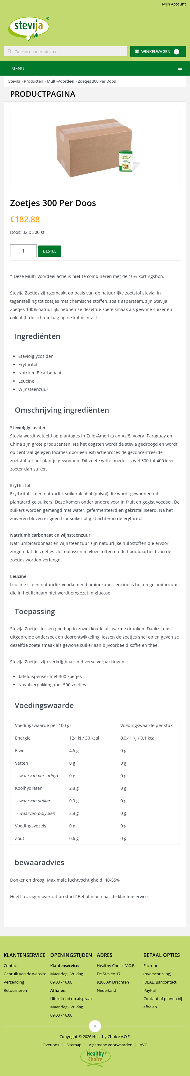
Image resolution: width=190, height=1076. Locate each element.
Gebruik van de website (25, 974)
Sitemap (74, 1045)
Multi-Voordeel (60, 81)
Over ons (51, 1045)
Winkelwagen (156, 51)
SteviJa (14, 81)
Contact (11, 965)
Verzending (14, 982)
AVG (143, 1045)
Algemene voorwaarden (110, 1045)
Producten (33, 81)
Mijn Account (174, 4)
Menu (17, 68)
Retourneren (15, 990)
